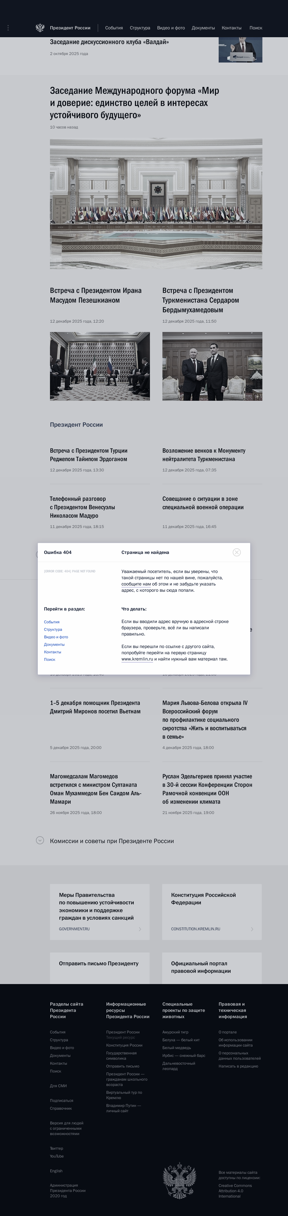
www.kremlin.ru (137, 659)
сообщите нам (136, 584)
